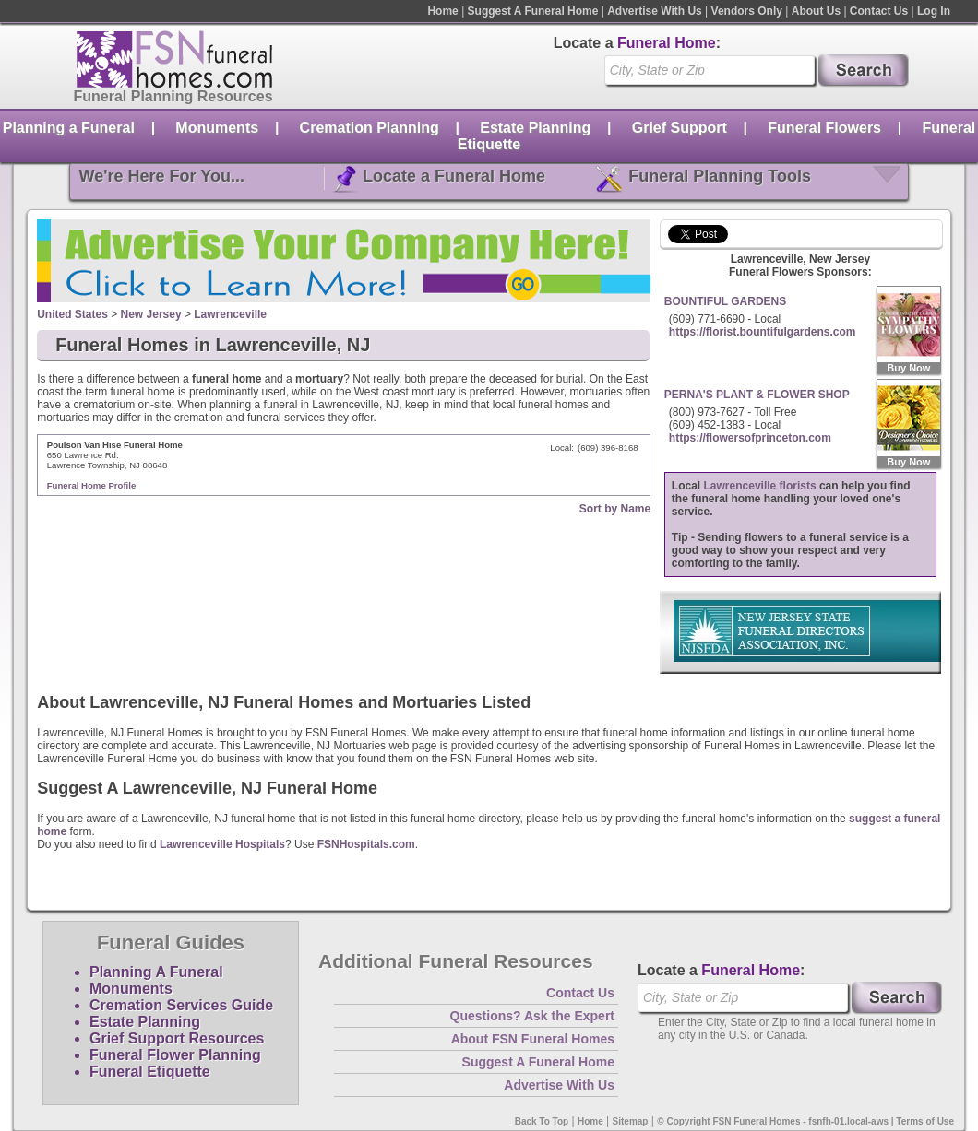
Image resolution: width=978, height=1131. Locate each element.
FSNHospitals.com (366, 844)
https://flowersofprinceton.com (750, 437)
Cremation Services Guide (181, 1005)
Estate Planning (535, 127)
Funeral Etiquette (149, 1071)
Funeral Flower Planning (175, 1055)
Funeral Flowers (824, 127)
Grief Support (679, 127)
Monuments (216, 127)
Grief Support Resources (176, 1038)
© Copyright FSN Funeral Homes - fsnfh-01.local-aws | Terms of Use (805, 1121)
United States (72, 314)
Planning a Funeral (69, 127)
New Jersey (151, 314)
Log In (933, 11)
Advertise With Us (654, 11)
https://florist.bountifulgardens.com (762, 331)
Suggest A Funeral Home (533, 11)
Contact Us (879, 11)
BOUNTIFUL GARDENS (725, 301)
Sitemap (631, 1121)
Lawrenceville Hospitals (222, 844)
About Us (816, 11)
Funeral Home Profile (92, 485)
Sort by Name (614, 508)
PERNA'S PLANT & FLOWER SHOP (757, 394)
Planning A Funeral (156, 972)
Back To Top (542, 1121)
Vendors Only (746, 11)
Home (442, 11)
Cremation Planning (369, 127)
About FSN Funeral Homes (532, 1038)
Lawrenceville (230, 314)
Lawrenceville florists (760, 485)
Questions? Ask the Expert (532, 1015)
